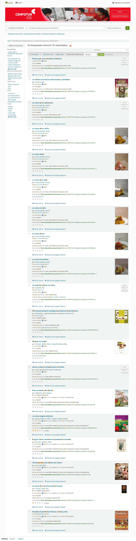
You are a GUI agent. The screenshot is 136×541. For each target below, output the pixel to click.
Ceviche (10, 109)
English (20, 539)
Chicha (10, 111)
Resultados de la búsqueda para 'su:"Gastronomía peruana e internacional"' (35, 41)
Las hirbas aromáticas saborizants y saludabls (51, 79)
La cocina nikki (38, 154)
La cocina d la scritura (47, 486)
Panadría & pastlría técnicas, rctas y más (50, 512)
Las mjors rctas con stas (43, 285)
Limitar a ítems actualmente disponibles (15, 53)
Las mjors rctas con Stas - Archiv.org (53, 297)
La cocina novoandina (40, 259)
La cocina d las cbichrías (42, 103)
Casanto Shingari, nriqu (60, 419)
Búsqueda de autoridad (32, 34)
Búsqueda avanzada (15, 34)
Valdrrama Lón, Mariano (43, 393)
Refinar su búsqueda (16, 45)
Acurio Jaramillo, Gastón (42, 105)
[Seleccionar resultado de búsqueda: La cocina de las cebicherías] (29, 102)
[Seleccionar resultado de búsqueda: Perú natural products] (29, 310)
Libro (9, 86)
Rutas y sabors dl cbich (42, 390)
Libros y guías (12, 100)
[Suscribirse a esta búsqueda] (70, 45)
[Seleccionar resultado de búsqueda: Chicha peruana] (29, 462)
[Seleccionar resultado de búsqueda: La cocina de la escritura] (29, 486)
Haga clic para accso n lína (49, 327)
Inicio (9, 41)
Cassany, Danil (42, 488)
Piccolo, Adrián (39, 82)
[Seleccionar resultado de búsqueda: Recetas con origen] (29, 341)
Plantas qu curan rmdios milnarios (47, 59)
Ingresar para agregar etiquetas (55, 75)
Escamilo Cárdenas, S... (15, 67)
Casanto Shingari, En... (14, 61)
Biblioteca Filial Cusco (14, 76)
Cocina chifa (11, 113)
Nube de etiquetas (48, 34)
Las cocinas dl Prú (41, 107)
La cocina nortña (39, 208)
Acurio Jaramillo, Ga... (14, 59)
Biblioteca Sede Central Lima (15, 78)
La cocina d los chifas (40, 128)
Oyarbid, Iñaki (39, 288)
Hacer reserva (37, 75)
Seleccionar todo (48, 54)
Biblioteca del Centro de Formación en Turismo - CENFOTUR (10, 3)
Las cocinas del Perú (14, 97)
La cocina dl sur (38, 234)
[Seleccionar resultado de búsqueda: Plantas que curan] (29, 58)
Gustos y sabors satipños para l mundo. (48, 367)
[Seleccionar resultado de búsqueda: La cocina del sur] (29, 233)
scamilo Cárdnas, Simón (43, 442)
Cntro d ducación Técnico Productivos (48, 370)
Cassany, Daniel (13, 63)
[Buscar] (127, 28)
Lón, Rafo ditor (40, 465)
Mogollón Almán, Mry (59, 344)
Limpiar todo (60, 54)
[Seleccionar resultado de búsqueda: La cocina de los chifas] (29, 128)
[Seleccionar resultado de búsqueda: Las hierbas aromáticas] (29, 79)
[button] (19, 3)
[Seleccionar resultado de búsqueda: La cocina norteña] (29, 208)
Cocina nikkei (12, 115)
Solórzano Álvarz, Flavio (43, 344)
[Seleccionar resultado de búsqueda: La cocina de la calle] (29, 179)
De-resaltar (34, 54)
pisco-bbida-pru (41, 356)
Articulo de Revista (13, 84)
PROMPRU (38, 313)
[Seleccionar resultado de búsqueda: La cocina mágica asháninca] (29, 416)
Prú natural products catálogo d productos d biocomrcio (55, 311)
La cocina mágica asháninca (42, 416)
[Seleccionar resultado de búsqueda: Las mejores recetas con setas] (29, 285)
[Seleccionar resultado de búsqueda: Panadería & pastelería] (29, 511)
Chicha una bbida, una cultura (47, 463)
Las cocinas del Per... (14, 95)
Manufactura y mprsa (42, 514)
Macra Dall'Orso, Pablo (42, 419)
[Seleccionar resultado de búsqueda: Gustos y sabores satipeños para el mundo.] (29, 367)
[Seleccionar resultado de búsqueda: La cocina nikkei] (29, 154)
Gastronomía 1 (40, 196)
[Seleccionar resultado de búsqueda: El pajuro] (29, 439)
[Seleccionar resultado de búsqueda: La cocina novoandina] (29, 259)
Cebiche (10, 106)
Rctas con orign (39, 341)
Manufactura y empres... (15, 102)
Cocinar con (11, 93)
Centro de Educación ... (14, 65)
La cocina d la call (39, 180)
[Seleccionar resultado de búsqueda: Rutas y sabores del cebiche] (29, 390)
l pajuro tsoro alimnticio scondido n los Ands (51, 439)
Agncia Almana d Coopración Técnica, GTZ (59, 313)
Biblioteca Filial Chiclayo (15, 74)
